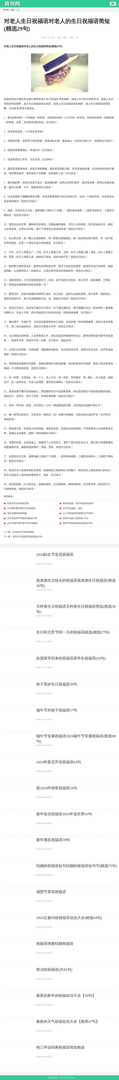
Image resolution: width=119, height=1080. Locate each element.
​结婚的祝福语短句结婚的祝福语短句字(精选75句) (76, 866)
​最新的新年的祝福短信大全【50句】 (66, 996)
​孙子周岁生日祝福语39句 (56, 684)
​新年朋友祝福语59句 (53, 840)
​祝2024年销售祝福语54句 (56, 788)
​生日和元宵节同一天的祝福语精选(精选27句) (72, 632)
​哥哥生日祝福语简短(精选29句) (27, 536)
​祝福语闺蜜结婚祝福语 (54, 944)
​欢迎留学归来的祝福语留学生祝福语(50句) (71, 658)
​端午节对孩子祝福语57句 (56, 710)
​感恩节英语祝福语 (51, 892)
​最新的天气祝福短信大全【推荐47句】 (67, 1022)
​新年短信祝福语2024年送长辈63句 (64, 814)
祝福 (12, 10)
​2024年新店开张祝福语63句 (58, 762)
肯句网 (6, 10)
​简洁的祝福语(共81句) (54, 970)
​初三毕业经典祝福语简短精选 (60, 1047)
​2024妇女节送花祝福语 (23, 532)
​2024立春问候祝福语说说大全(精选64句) (69, 918)
